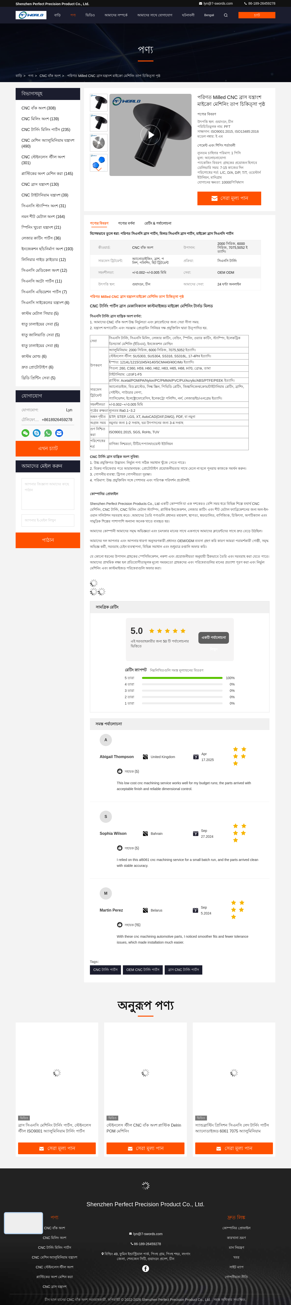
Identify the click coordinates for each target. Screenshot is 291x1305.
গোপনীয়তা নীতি (236, 1277)
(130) (40, 184)
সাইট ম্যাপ (236, 1267)
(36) (41, 238)
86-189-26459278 (259, 3)
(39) (45, 195)
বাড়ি (57, 15)
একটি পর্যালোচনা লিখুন (214, 640)
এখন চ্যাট (48, 448)
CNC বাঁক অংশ (50, 76)
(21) (41, 227)
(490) (48, 143)
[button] (98, 169)
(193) (47, 249)
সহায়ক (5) (132, 772)
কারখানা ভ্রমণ (236, 1238)
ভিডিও (90, 15)
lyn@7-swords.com (216, 3)
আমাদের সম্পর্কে (116, 15)
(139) (40, 119)
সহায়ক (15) (132, 925)
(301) (43, 160)
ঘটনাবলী (188, 15)
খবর (236, 1257)
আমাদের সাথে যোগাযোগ (154, 15)
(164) (43, 217)
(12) (44, 260)
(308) (39, 108)
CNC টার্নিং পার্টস (105, 970)
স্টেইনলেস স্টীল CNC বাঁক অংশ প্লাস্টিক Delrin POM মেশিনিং (144, 1128)
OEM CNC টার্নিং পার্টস (142, 970)
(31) (44, 206)
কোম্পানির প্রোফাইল (236, 1228)
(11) (42, 281)
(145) (47, 174)
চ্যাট (257, 15)
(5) (40, 313)
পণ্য (73, 15)
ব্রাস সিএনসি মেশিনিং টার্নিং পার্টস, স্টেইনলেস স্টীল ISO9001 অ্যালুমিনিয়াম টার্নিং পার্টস (54, 1128)
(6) (45, 303)
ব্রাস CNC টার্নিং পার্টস (183, 970)
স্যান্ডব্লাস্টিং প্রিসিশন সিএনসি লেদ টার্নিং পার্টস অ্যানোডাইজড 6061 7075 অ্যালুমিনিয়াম (232, 1128)
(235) (46, 130)
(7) (44, 292)
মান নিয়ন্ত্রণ (236, 1248)
